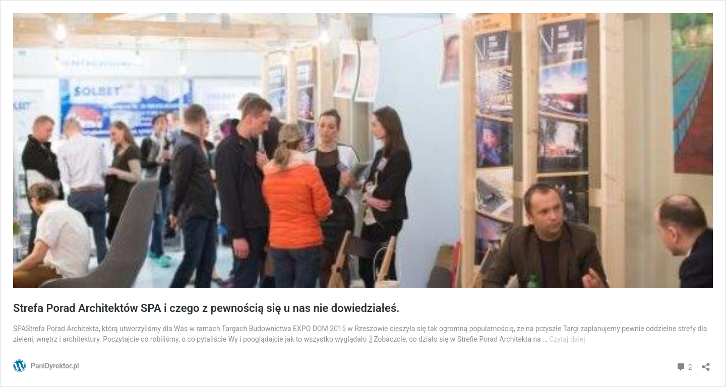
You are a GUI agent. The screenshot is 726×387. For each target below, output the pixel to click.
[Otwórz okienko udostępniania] (706, 363)
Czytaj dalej (567, 339)
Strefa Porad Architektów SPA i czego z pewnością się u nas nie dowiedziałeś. (206, 308)
